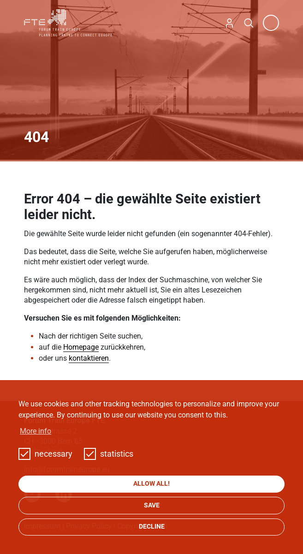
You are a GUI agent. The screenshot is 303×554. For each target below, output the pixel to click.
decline (152, 526)
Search (249, 23)
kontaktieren (89, 358)
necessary (45, 454)
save (152, 505)
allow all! (151, 484)
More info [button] (35, 431)
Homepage (81, 347)
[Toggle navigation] (271, 23)
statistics (108, 454)
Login (229, 23)
